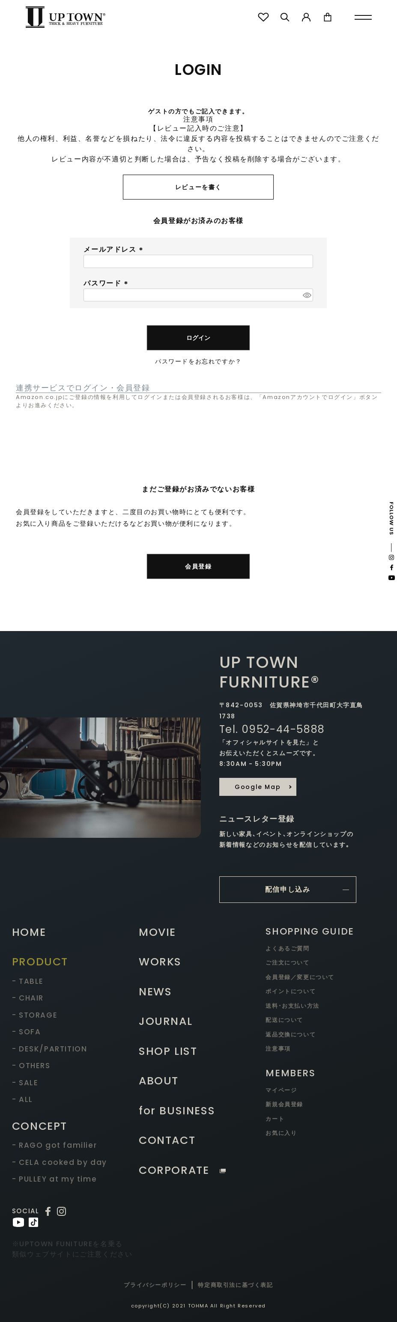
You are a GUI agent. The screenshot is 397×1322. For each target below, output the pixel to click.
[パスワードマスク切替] (307, 295)
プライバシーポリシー (155, 1285)
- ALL (22, 1099)
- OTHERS (31, 1065)
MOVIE (157, 932)
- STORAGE (34, 1015)
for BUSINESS (177, 1110)
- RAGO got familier (54, 1145)
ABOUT (159, 1080)
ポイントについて (291, 991)
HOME (29, 932)
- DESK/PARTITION (49, 1049)
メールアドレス (115, 249)
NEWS (155, 991)
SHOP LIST (168, 1051)
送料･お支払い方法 (292, 1006)
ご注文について (287, 962)
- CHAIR (28, 998)
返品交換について (291, 1034)
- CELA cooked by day (59, 1162)
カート (275, 1119)
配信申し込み (287, 889)
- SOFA (26, 1032)
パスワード (107, 283)
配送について (284, 1020)
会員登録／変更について (300, 977)
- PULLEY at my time (54, 1179)
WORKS (160, 961)
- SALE (25, 1083)
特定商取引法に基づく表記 (235, 1285)
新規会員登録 (284, 1104)
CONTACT (167, 1140)
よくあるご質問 (287, 948)
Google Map (258, 787)
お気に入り (281, 1133)
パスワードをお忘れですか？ (198, 361)
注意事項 (278, 1048)
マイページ (281, 1090)
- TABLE (28, 981)
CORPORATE (182, 1170)
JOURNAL (165, 1021)
